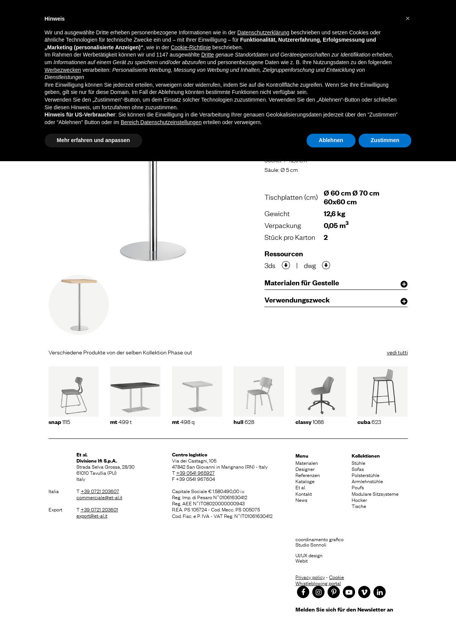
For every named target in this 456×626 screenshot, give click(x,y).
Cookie (336, 577)
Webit (301, 560)
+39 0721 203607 (100, 491)
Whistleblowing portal (318, 583)
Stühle (358, 462)
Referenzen (307, 475)
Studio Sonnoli (310, 544)
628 (244, 421)
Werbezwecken (63, 70)
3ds (270, 265)
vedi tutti (397, 352)
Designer (305, 469)
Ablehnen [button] (331, 140)
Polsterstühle (366, 475)
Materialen (306, 462)
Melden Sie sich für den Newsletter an (344, 609)
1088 (309, 421)
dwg (310, 265)
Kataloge (305, 481)
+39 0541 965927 (195, 472)
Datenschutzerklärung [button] (263, 32)
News (301, 500)
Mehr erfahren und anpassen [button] (93, 140)
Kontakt (303, 493)
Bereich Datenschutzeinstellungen (161, 122)
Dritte (207, 55)
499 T (121, 421)
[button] (408, 18)
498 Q (183, 421)
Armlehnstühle (367, 481)
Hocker (359, 500)
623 (369, 421)
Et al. (300, 487)
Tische (359, 506)
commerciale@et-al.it (99, 497)
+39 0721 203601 (99, 509)
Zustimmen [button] (385, 140)
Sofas (358, 469)
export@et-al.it (91, 515)
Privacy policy (310, 577)
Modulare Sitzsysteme (375, 493)
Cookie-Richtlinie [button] (191, 47)
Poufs (358, 487)
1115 (59, 421)
